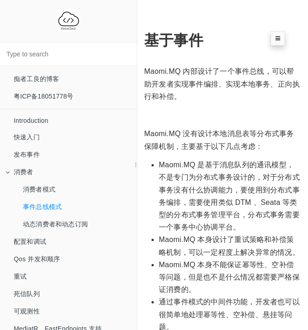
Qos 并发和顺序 (37, 259)
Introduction (31, 120)
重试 (20, 276)
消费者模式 (39, 189)
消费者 (19, 172)
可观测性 (27, 311)
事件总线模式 (42, 206)
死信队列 (27, 293)
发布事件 (27, 154)
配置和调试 (30, 241)
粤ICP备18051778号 (43, 96)
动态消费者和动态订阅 (55, 224)
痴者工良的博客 (36, 78)
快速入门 (27, 137)
